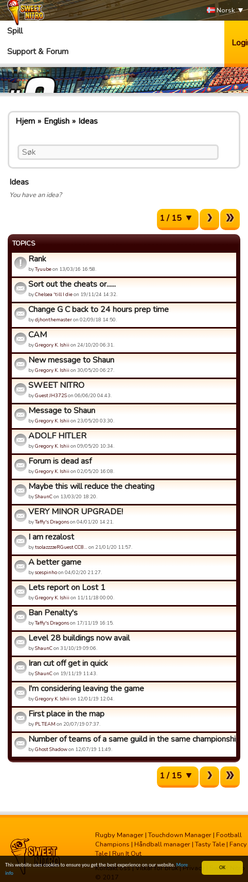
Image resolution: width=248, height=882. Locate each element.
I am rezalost (51, 537)
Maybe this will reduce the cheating (91, 486)
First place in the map (66, 713)
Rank (37, 259)
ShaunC (43, 496)
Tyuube (43, 269)
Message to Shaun (61, 410)
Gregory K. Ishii (52, 344)
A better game (54, 562)
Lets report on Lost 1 (66, 587)
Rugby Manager (119, 835)
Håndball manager (162, 844)
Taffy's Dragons (52, 521)
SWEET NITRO (56, 385)
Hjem (25, 121)
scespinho (46, 572)
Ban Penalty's (53, 612)
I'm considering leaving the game (86, 688)
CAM (37, 334)
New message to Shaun (71, 360)
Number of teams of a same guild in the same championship (131, 739)
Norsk (221, 10)
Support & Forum (37, 51)
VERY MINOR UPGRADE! (75, 511)
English (56, 121)
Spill (15, 31)
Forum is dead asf (60, 461)
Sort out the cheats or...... (72, 284)
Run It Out (126, 853)
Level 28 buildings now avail (79, 638)
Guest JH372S (51, 395)
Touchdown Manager (179, 835)
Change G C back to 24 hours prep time (98, 309)
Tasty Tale (210, 844)
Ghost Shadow (51, 749)
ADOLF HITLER (57, 435)
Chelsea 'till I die (54, 294)
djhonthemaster (53, 319)
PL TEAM (45, 724)
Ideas (88, 121)
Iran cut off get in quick (68, 663)
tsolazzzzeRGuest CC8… (61, 547)
